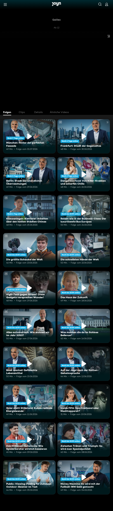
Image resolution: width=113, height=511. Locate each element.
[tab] (7, 112)
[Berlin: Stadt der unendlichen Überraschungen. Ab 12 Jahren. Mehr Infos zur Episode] (29, 174)
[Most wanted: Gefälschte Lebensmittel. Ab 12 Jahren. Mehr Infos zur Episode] (29, 364)
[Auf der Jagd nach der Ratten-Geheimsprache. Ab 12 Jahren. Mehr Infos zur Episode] (83, 364)
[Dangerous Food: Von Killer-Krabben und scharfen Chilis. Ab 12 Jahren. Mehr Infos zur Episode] (83, 174)
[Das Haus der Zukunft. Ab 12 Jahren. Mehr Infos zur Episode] (83, 288)
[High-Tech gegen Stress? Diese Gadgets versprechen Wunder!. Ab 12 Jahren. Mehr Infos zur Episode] (29, 288)
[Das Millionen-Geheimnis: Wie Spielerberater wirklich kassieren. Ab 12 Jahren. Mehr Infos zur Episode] (29, 439)
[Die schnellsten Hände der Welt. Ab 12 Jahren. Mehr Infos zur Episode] (83, 250)
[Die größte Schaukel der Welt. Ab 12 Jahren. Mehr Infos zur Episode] (29, 250)
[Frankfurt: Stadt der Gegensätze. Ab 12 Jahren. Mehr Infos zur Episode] (83, 136)
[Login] (106, 4)
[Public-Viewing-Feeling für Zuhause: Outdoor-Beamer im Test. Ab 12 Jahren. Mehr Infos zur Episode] (29, 477)
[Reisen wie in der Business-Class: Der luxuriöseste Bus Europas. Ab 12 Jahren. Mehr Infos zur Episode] (83, 212)
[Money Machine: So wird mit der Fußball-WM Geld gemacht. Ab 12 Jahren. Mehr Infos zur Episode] (83, 477)
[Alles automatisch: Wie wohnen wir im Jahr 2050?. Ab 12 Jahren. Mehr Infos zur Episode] (29, 326)
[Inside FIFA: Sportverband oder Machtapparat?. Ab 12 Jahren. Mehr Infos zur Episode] (83, 402)
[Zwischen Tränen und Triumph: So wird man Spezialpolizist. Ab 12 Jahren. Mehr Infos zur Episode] (83, 439)
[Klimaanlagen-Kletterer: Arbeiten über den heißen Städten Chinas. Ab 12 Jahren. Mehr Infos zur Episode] (29, 212)
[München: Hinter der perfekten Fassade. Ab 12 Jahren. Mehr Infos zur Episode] (29, 136)
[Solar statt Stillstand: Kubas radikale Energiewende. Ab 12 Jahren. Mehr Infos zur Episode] (29, 402)
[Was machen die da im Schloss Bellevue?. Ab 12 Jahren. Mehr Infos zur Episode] (83, 326)
